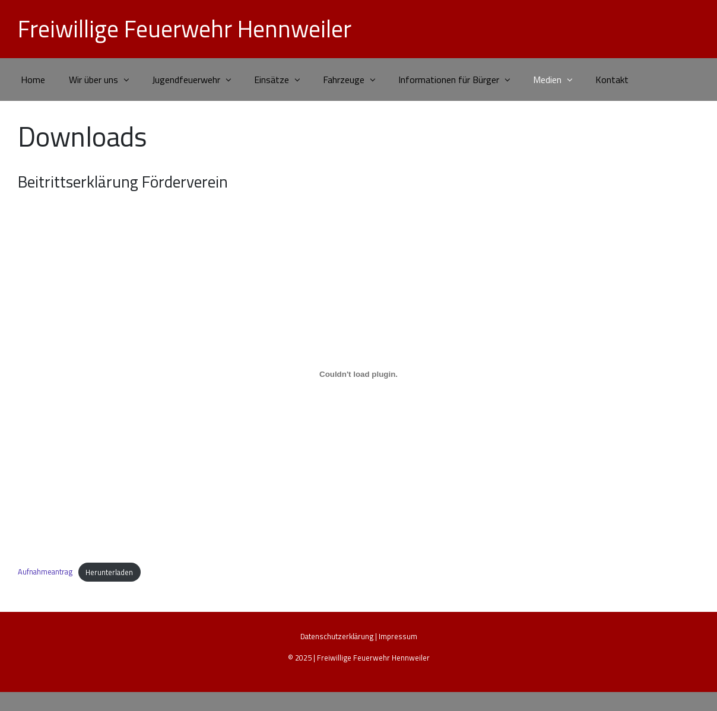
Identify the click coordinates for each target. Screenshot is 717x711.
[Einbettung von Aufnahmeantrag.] (358, 374)
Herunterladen (109, 572)
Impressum (398, 636)
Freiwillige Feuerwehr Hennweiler (184, 29)
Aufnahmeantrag (45, 572)
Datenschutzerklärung (336, 636)
